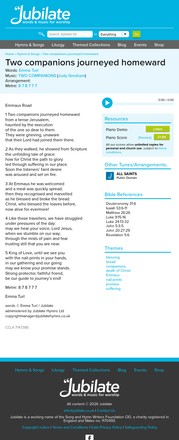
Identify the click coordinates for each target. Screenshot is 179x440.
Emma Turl (29, 70)
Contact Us (106, 410)
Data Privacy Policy (106, 427)
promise (112, 284)
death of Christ (118, 270)
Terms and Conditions (70, 427)
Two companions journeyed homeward (70, 54)
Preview (145, 137)
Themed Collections (91, 45)
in (95, 34)
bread (111, 262)
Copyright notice (35, 427)
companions (116, 266)
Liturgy (58, 45)
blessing (113, 257)
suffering (113, 288)
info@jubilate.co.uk (79, 410)
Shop (159, 45)
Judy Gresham (71, 76)
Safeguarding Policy (141, 427)
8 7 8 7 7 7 (27, 86)
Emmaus (113, 275)
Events (140, 45)
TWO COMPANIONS (37, 76)
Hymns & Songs (29, 45)
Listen (157, 129)
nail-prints (114, 279)
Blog (122, 45)
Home (9, 54)
